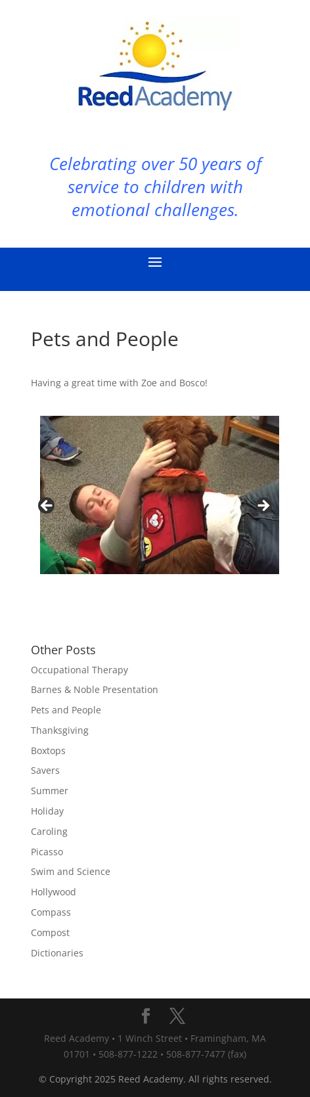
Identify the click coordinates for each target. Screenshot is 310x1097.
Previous (47, 506)
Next (263, 506)
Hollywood (53, 891)
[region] (155, 510)
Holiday (47, 811)
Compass (51, 912)
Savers (45, 770)
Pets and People (66, 710)
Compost (50, 932)
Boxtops (48, 750)
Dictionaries (57, 953)
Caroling (49, 831)
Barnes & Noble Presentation (94, 689)
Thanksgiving (60, 730)
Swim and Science (70, 871)
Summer (49, 790)
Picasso (47, 851)
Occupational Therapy (79, 669)
